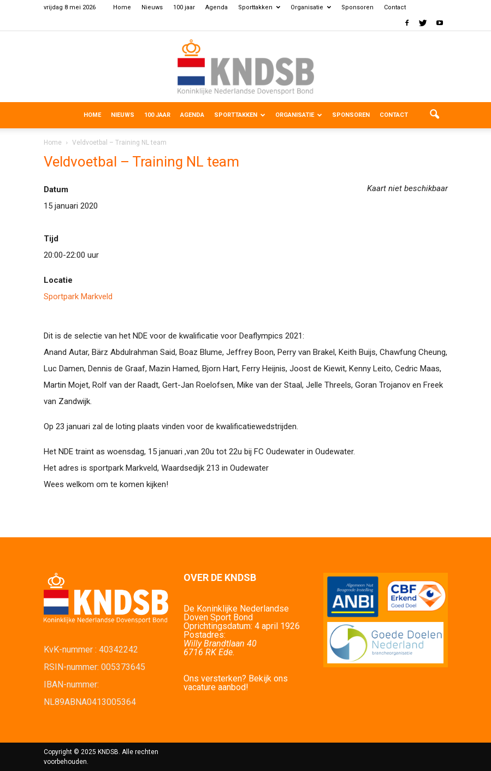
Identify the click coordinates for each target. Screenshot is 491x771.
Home (122, 7)
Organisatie (311, 7)
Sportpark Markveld (78, 296)
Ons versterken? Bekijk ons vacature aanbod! (236, 682)
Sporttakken (259, 7)
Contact (395, 7)
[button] (435, 115)
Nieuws (152, 7)
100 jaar (184, 7)
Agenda (216, 7)
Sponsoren (357, 7)
